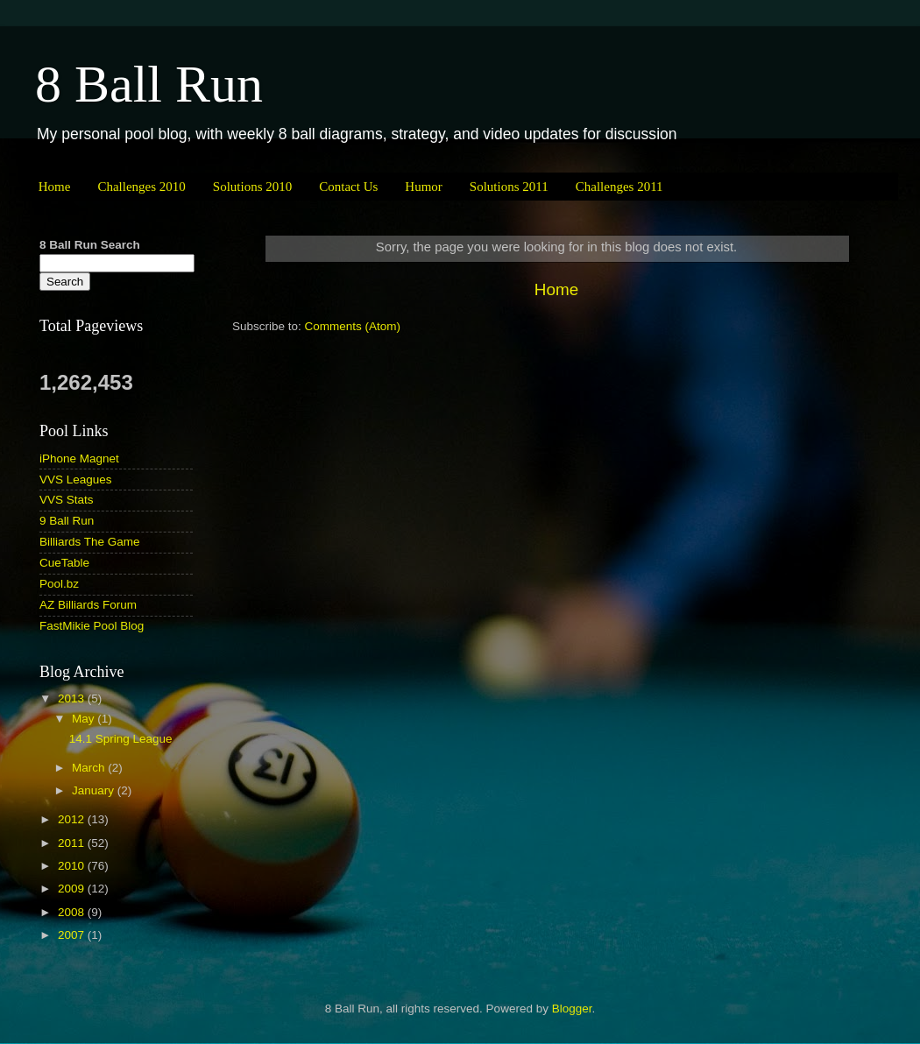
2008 (73, 912)
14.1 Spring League (121, 738)
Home (55, 187)
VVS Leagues (75, 479)
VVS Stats (66, 499)
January (94, 790)
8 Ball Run (149, 84)
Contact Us (348, 187)
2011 (73, 843)
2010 (73, 865)
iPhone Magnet (79, 458)
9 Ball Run (66, 520)
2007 (73, 935)
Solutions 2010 (252, 187)
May (84, 718)
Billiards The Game (89, 541)
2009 (73, 888)
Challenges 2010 (141, 187)
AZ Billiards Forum (88, 604)
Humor (423, 187)
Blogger (572, 1008)
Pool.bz (59, 583)
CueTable (64, 562)
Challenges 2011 (619, 187)
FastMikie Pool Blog (91, 625)
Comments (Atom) (353, 326)
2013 (73, 698)
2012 (73, 819)
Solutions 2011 (509, 187)
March (90, 767)
